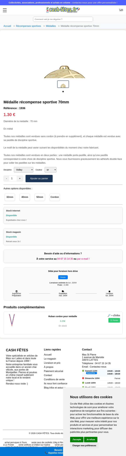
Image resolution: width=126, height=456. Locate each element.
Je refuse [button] (90, 439)
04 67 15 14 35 (65, 259)
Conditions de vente (54, 379)
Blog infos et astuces (55, 387)
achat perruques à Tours (16, 442)
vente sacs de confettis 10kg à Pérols (48, 442)
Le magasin (50, 359)
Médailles (51, 26)
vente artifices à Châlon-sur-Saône (34, 445)
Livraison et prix (52, 363)
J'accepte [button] (76, 439)
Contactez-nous (98, 366)
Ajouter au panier (39, 178)
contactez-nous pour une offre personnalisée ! (94, 2)
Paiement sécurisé (53, 371)
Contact (48, 375)
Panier (114, 320)
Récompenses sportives (28, 26)
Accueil (7, 26)
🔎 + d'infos (114, 315)
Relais (63, 277)
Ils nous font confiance (55, 383)
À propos (48, 367)
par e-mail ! (83, 259)
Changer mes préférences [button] (84, 445)
